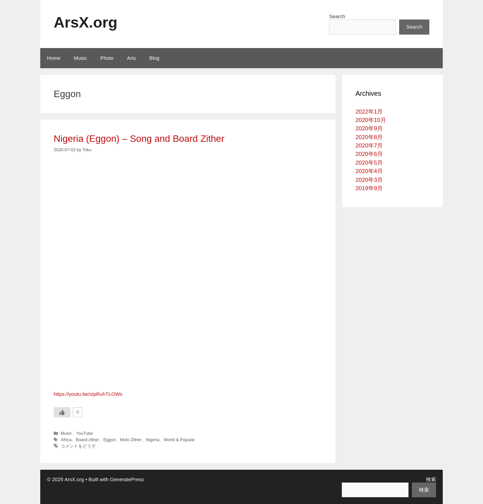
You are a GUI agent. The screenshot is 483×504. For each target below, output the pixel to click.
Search (337, 16)
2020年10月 (371, 120)
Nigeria (152, 439)
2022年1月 (369, 112)
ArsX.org (85, 22)
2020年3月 (369, 180)
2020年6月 (369, 154)
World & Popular (179, 439)
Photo (106, 58)
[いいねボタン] (62, 412)
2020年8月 (369, 137)
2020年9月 (369, 128)
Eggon (109, 439)
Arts (131, 58)
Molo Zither (131, 439)
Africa (66, 439)
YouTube (84, 433)
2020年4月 (369, 171)
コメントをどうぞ (78, 446)
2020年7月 (369, 145)
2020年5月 (369, 163)
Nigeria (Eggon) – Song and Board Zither (139, 138)
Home (53, 58)
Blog (154, 58)
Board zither (87, 439)
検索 (431, 479)
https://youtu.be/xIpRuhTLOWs (88, 394)
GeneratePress (127, 479)
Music (80, 58)
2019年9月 (369, 188)
